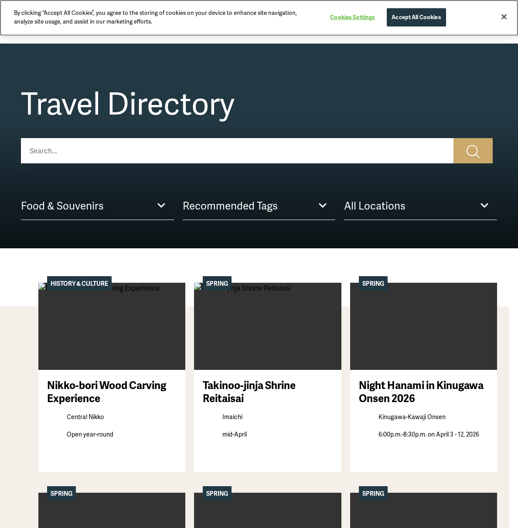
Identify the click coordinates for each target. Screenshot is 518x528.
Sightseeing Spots (169, 371)
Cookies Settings (352, 14)
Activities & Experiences (177, 384)
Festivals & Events (169, 412)
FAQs (271, 426)
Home (30, 314)
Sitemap (397, 384)
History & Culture (46, 398)
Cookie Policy (405, 412)
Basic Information (289, 412)
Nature (31, 426)
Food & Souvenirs (168, 398)
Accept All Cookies (416, 14)
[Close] (504, 14)
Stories (31, 371)
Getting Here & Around (296, 398)
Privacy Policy (405, 398)
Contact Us (401, 371)
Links (392, 426)
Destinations (40, 384)
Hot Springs (38, 412)
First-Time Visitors (289, 371)
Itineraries (278, 384)
